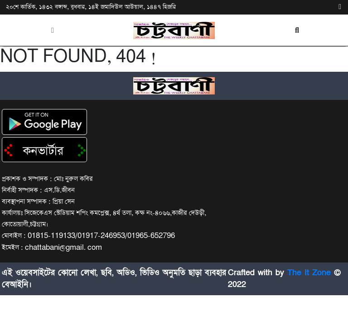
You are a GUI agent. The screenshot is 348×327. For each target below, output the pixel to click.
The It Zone (309, 273)
